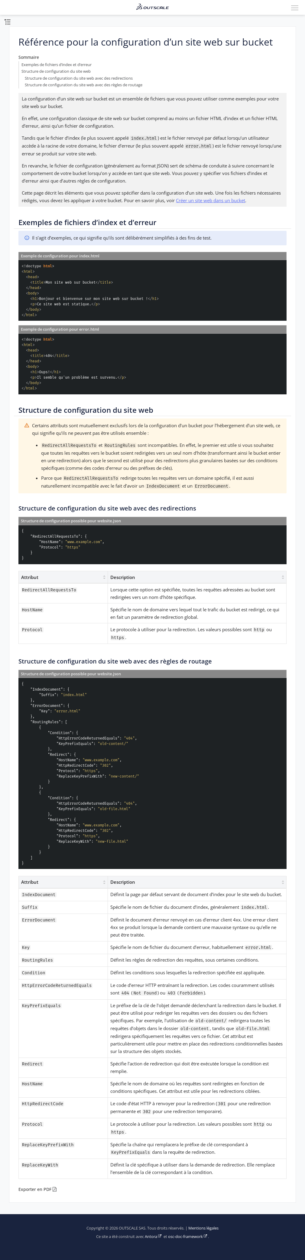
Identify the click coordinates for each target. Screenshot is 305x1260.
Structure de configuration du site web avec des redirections (79, 78)
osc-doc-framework (185, 1236)
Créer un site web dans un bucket (210, 200)
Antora (151, 1236)
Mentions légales (203, 1228)
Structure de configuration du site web (56, 71)
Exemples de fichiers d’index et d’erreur (56, 64)
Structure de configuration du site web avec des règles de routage (83, 85)
